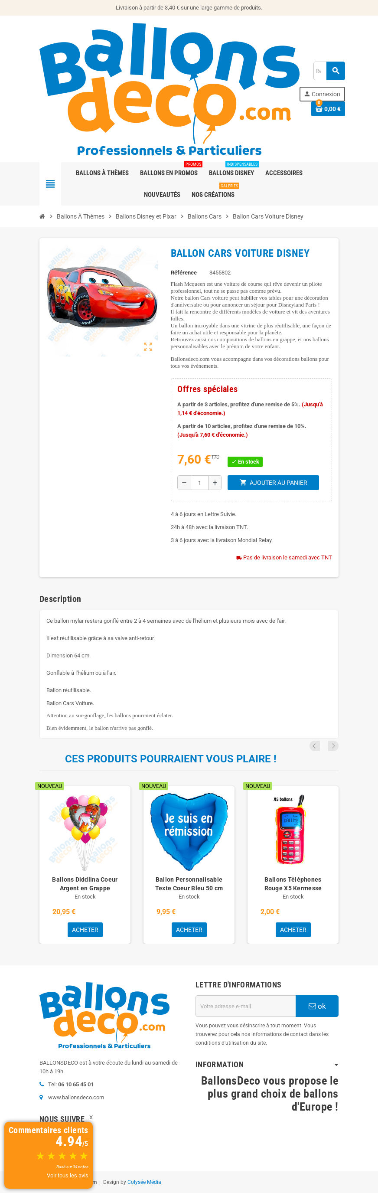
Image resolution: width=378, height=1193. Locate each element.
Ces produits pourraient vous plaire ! (171, 759)
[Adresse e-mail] (246, 1006)
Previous (321, 746)
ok (317, 1006)
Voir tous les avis (67, 1175)
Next (333, 746)
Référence (184, 272)
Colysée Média (144, 1182)
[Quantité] (199, 483)
